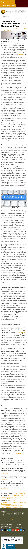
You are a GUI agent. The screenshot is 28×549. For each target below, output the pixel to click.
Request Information (7, 2)
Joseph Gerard (7, 30)
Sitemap (14, 519)
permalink (12, 500)
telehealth (4, 499)
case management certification (17, 497)
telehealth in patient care (14, 499)
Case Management (20, 493)
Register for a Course (8, 5)
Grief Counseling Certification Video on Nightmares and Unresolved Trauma (12, 506)
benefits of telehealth (14, 495)
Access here (4, 466)
